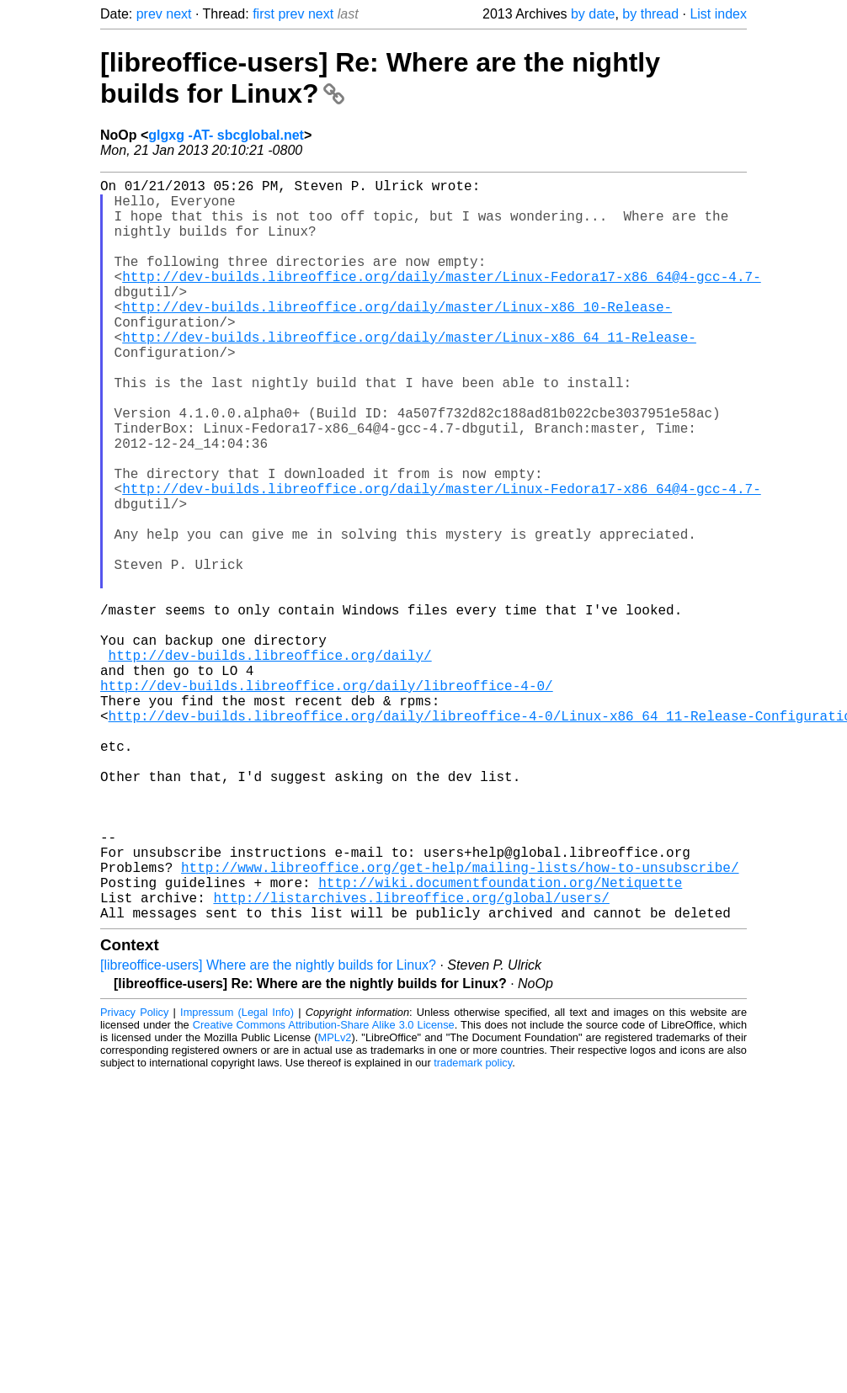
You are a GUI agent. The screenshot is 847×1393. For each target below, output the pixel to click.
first (263, 14)
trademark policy (473, 1227)
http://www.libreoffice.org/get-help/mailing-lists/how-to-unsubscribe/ (459, 1022)
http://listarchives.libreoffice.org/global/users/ (411, 1059)
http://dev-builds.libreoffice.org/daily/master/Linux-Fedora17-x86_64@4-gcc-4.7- (441, 299)
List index (718, 14)
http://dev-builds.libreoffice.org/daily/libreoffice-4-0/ (326, 799)
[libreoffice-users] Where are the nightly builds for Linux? (268, 1130)
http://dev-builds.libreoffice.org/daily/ (270, 762)
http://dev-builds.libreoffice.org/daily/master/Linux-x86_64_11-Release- (409, 373)
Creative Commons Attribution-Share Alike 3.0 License (324, 1189)
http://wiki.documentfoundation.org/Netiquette (500, 1040)
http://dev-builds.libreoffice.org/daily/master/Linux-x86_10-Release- (397, 336)
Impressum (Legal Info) (237, 1177)
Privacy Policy (134, 1177)
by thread (650, 14)
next (178, 14)
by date (593, 14)
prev (149, 14)
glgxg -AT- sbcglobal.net (226, 135)
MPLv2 (335, 1202)
